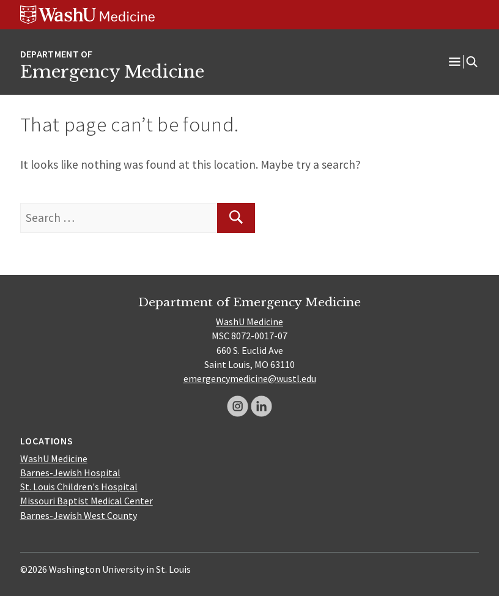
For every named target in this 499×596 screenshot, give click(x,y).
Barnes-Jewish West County (78, 515)
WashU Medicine (249, 321)
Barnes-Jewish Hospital (70, 472)
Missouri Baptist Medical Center (86, 501)
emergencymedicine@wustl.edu (249, 378)
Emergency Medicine (112, 71)
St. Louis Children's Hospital (79, 486)
